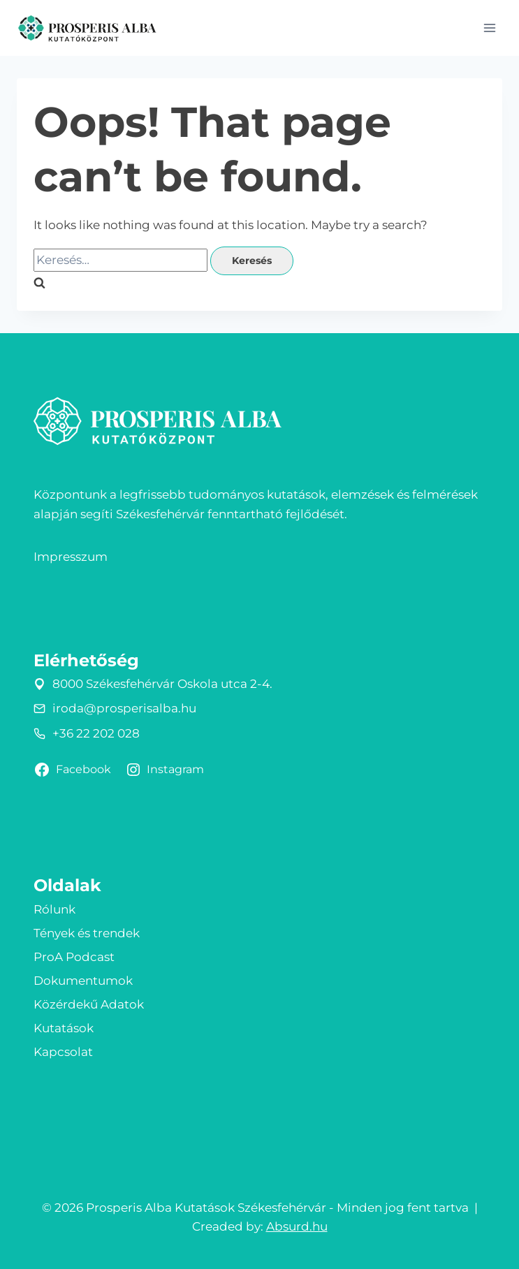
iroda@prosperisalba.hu (124, 708)
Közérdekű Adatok (89, 1004)
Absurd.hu (297, 1226)
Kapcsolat (63, 1052)
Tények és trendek (87, 933)
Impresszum (71, 557)
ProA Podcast (74, 957)
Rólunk (54, 909)
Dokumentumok (83, 981)
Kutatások (64, 1028)
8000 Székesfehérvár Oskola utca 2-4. (162, 684)
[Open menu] (489, 27)
